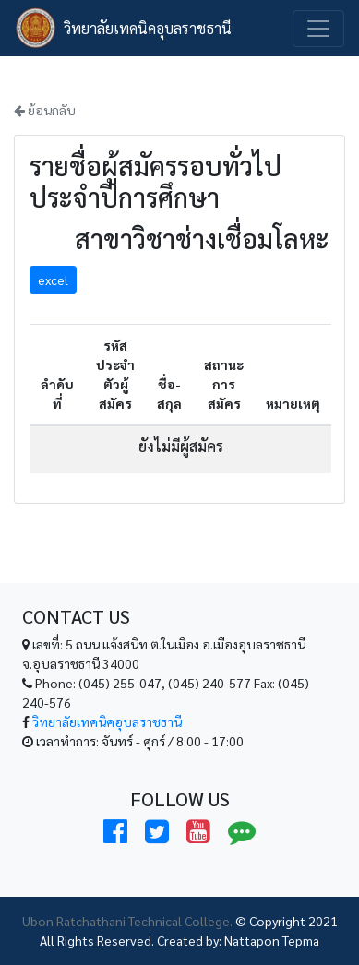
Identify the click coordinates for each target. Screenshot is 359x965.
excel (53, 279)
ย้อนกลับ (45, 109)
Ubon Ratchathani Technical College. (127, 920)
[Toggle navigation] (318, 28)
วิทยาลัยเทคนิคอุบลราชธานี (148, 28)
